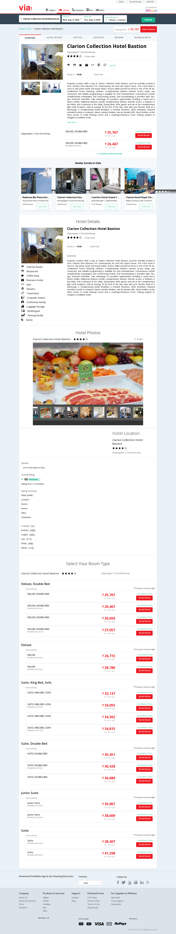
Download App (135, 2)
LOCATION (98, 37)
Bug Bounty (92, 907)
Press (21, 904)
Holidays (46, 904)
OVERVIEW (30, 37)
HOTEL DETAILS (54, 37)
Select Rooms (148, 29)
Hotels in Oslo (25, 28)
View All (113, 65)
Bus (44, 907)
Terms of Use (93, 904)
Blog (74, 901)
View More (72, 122)
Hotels (46, 901)
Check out (87, 17)
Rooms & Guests (111, 17)
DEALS (121, 2)
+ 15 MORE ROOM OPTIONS (109, 153)
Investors (23, 907)
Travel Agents (117, 901)
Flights (46, 897)
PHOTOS (77, 37)
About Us (23, 897)
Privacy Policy (93, 901)
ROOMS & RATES (142, 37)
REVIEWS (119, 37)
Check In (66, 17)
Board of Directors (27, 901)
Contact (75, 897)
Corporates (116, 904)
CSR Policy (92, 897)
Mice (45, 910)
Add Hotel (115, 897)
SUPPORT (150, 2)
